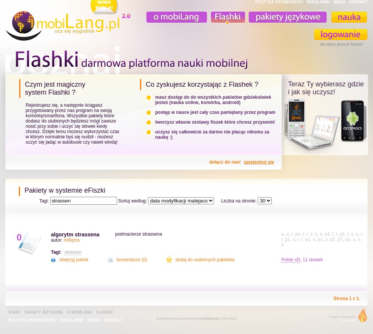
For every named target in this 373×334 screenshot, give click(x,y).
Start (14, 312)
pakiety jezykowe (44, 312)
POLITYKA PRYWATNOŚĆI (278, 2)
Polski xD (290, 259)
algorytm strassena (75, 234)
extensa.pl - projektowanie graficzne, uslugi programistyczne (346, 316)
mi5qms (72, 240)
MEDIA (339, 2)
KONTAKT (359, 2)
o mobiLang (172, 17)
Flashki (104, 312)
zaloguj (341, 34)
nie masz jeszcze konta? (341, 44)
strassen (73, 252)
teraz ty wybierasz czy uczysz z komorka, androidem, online (325, 125)
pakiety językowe (287, 17)
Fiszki (227, 17)
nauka (349, 17)
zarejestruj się (259, 162)
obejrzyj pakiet (73, 259)
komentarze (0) (132, 259)
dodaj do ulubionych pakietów (204, 259)
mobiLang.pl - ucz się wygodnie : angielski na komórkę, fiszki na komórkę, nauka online (69, 21)
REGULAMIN (318, 2)
